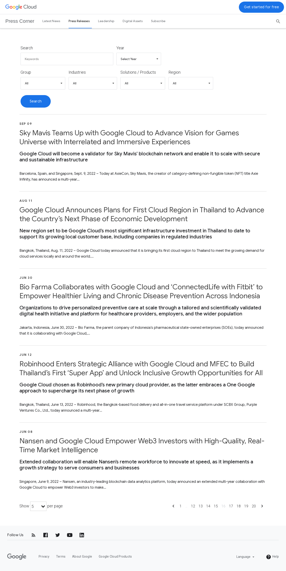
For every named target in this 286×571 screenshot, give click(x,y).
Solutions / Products (138, 72)
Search (27, 48)
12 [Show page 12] (193, 506)
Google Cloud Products (115, 556)
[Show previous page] (173, 507)
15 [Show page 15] (216, 506)
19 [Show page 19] (246, 506)
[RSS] (33, 535)
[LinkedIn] (82, 535)
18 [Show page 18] (239, 506)
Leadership (106, 21)
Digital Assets (133, 21)
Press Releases (79, 21)
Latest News (51, 21)
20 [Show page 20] (254, 506)
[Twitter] (58, 535)
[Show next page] (262, 507)
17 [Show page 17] (231, 506)
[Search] (278, 19)
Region (174, 72)
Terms (60, 556)
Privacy (44, 556)
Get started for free (261, 7)
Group (26, 72)
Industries (77, 72)
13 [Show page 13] (201, 506)
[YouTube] (70, 535)
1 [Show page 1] (181, 506)
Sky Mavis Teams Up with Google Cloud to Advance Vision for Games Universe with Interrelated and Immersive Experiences (129, 137)
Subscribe (158, 21)
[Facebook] (45, 535)
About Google (82, 556)
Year (120, 48)
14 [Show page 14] (208, 506)
